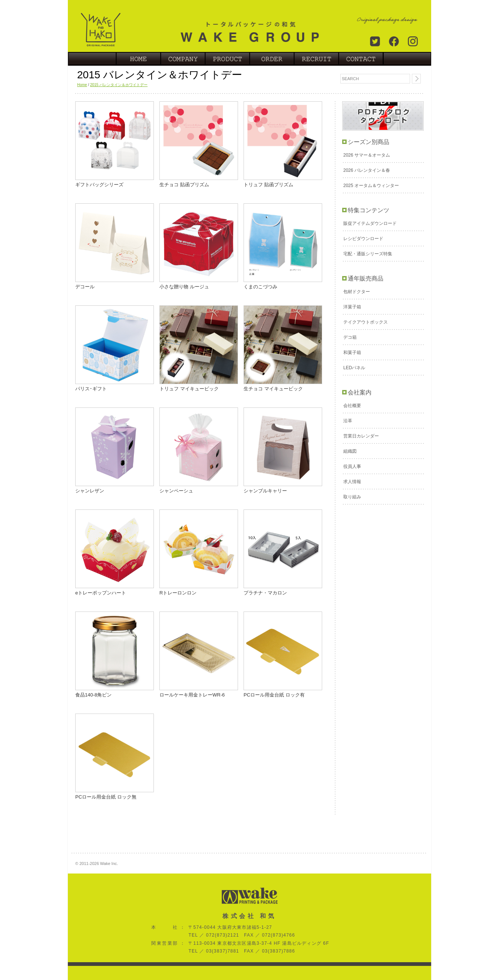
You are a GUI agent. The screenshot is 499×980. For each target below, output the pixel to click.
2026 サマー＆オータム (366, 155)
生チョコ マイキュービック (273, 388)
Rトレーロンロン (177, 593)
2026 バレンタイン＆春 (366, 170)
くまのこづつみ (260, 286)
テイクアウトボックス (365, 322)
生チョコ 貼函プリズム (184, 184)
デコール (85, 286)
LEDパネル (354, 367)
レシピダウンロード (363, 238)
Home (82, 85)
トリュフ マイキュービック (189, 388)
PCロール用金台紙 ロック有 (274, 695)
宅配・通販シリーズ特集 (367, 253)
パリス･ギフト (91, 388)
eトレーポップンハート (100, 593)
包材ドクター (356, 291)
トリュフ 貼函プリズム (268, 184)
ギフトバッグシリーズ (99, 184)
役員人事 (352, 466)
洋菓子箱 (352, 306)
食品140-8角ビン (93, 695)
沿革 (347, 420)
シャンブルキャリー (265, 491)
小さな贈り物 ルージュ (184, 286)
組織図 (350, 451)
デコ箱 (350, 337)
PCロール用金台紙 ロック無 (105, 797)
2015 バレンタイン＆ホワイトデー (119, 85)
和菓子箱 (352, 352)
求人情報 (352, 481)
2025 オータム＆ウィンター (371, 185)
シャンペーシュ (176, 491)
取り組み (352, 496)
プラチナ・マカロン (265, 593)
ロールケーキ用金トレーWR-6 (192, 695)
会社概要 (352, 405)
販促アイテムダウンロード (370, 223)
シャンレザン (89, 491)
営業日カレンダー (361, 436)
